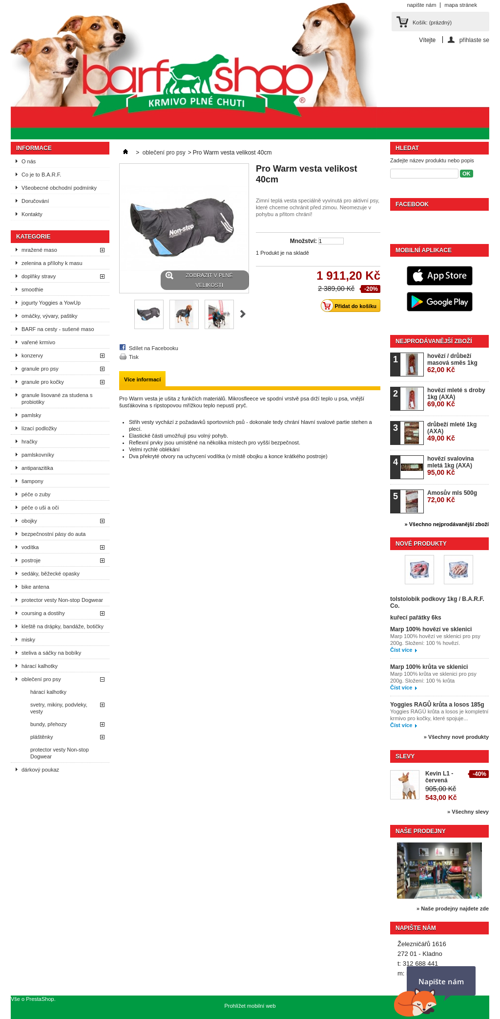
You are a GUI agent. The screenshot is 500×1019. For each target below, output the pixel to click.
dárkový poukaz (40, 770)
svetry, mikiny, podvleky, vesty (58, 708)
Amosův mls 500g (452, 496)
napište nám (421, 5)
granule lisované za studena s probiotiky (57, 398)
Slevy (405, 756)
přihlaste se (474, 40)
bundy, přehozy (48, 724)
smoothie (32, 289)
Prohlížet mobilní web (249, 1006)
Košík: (432, 22)
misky (28, 639)
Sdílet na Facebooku (153, 348)
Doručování (35, 201)
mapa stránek (460, 5)
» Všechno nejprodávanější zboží (447, 524)
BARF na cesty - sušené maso (57, 329)
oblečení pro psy (41, 679)
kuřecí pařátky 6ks (415, 617)
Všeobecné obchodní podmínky (59, 188)
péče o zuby (35, 494)
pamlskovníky (37, 455)
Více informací (142, 379)
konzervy (32, 355)
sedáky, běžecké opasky (50, 573)
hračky (29, 441)
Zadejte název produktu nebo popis (432, 160)
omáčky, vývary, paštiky (49, 316)
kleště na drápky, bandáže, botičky (62, 626)
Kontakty (31, 214)
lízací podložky (39, 428)
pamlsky (31, 415)
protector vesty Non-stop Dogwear (62, 600)
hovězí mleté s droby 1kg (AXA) (456, 397)
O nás (28, 161)
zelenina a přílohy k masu (52, 263)
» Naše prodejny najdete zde (453, 908)
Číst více (401, 650)
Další (243, 314)
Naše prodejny (421, 831)
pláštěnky (41, 737)
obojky (29, 521)
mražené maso (39, 250)
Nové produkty (421, 543)
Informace (34, 148)
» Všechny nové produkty (456, 737)
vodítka (30, 547)
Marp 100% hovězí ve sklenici (431, 629)
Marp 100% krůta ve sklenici (429, 667)
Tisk (134, 357)
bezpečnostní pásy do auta (53, 534)
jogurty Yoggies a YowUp (51, 303)
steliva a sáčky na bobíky (51, 653)
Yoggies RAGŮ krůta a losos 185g (437, 704)
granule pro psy (40, 369)
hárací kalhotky (39, 666)
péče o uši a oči (40, 507)
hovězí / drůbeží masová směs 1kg (452, 363)
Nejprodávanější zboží (434, 341)
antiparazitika (37, 468)
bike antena (35, 587)
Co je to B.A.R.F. (41, 174)
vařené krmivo (38, 342)
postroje (31, 560)
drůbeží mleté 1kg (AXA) (452, 431)
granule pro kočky (42, 382)
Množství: (303, 241)
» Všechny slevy (468, 812)
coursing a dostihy (43, 613)
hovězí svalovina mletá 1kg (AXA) (450, 465)
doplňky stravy (38, 276)
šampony (32, 481)
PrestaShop (40, 999)
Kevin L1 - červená (439, 777)
